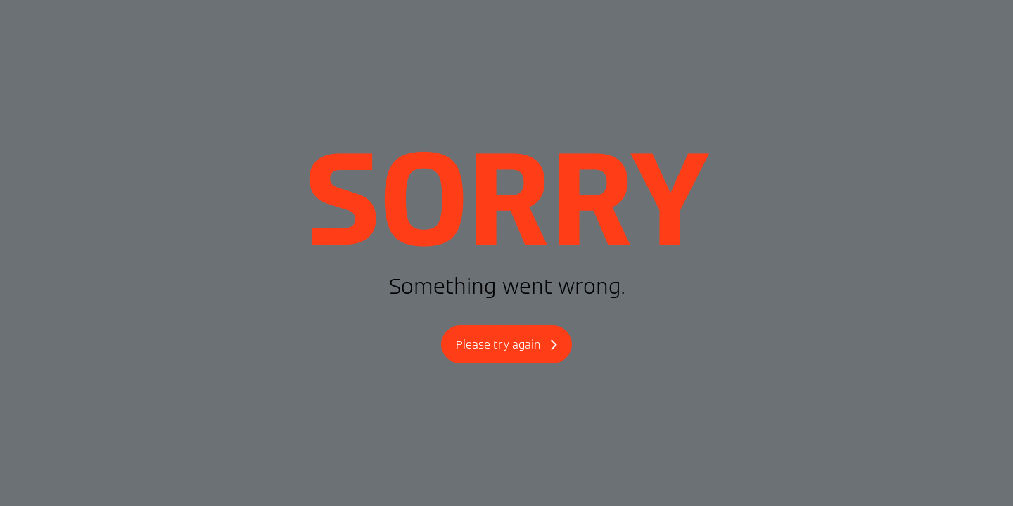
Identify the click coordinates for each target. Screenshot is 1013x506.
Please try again (506, 345)
